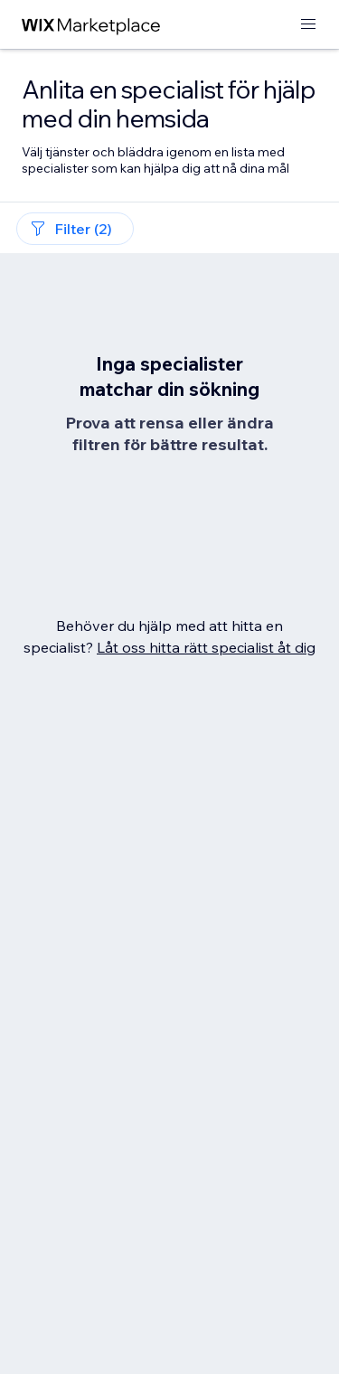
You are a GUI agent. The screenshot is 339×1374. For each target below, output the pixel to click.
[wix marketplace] (91, 24)
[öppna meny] (308, 25)
